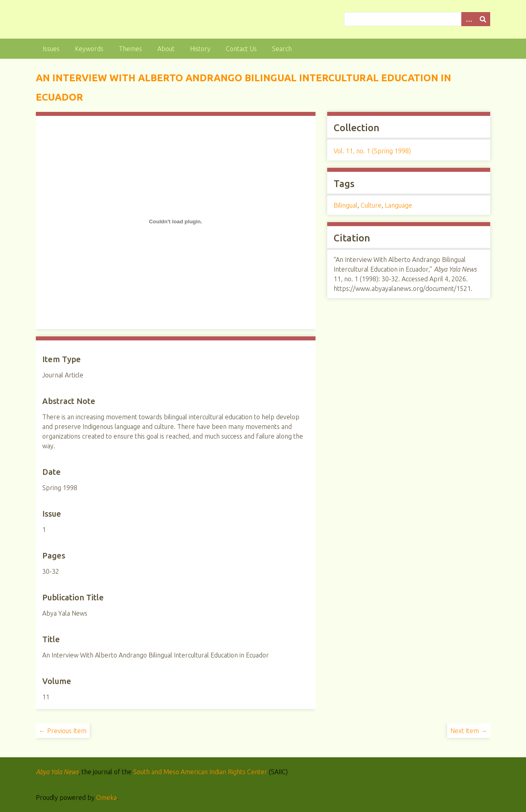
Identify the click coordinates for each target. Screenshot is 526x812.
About (166, 48)
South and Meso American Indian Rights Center (200, 771)
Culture (371, 205)
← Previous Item (63, 730)
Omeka (106, 797)
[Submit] (483, 19)
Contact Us (241, 48)
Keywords (89, 48)
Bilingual (345, 205)
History (200, 48)
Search (282, 48)
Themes (130, 48)
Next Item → (468, 730)
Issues (51, 48)
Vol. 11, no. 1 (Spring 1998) (372, 151)
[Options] (468, 19)
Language (398, 205)
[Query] (417, 19)
